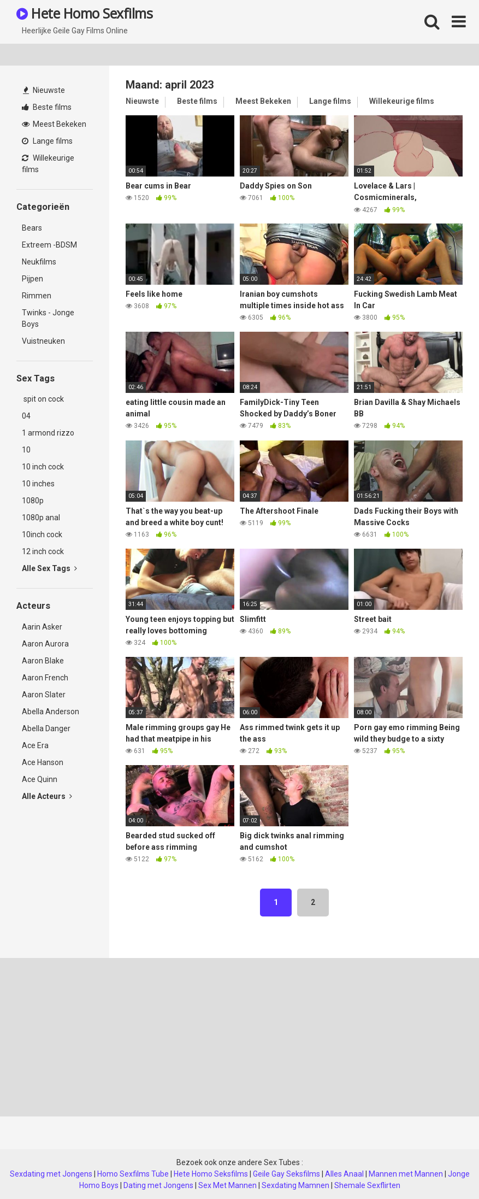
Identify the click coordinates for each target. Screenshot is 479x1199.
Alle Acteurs (47, 796)
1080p (33, 500)
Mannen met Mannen (406, 1173)
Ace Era (35, 745)
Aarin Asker (42, 626)
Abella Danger (46, 728)
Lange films (47, 141)
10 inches (38, 483)
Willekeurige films (48, 164)
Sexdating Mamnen (295, 1185)
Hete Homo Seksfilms (211, 1173)
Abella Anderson (50, 711)
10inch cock (42, 534)
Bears (32, 228)
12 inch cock (43, 551)
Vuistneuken (43, 341)
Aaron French (45, 677)
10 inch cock (43, 466)
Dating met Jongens (158, 1185)
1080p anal (41, 517)
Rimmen (36, 295)
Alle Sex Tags (49, 568)
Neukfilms (39, 261)
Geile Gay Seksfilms (286, 1173)
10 (26, 449)
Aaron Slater (44, 694)
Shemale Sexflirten (367, 1185)
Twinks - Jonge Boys (48, 318)
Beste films (47, 107)
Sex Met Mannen (227, 1185)
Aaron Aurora (45, 643)
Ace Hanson (42, 762)
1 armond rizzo (48, 432)
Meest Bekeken (54, 124)
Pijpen (32, 278)
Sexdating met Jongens (51, 1173)
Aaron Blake (43, 660)
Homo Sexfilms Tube (133, 1173)
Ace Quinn (39, 779)
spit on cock (43, 399)
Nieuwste (44, 90)
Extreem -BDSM (49, 244)
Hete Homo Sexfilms (84, 13)
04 (26, 416)
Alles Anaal (344, 1173)
